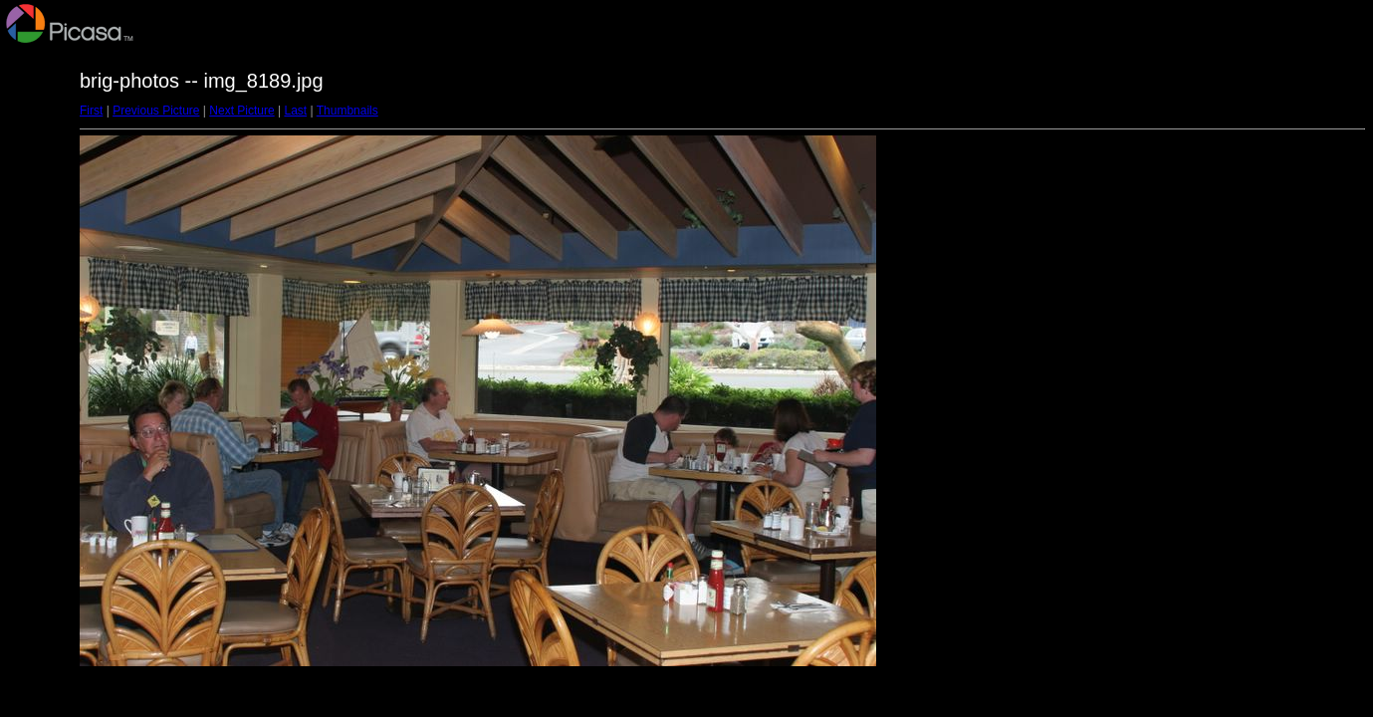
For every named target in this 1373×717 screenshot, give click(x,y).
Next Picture (241, 111)
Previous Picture (156, 111)
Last (295, 111)
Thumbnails (347, 111)
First (91, 111)
